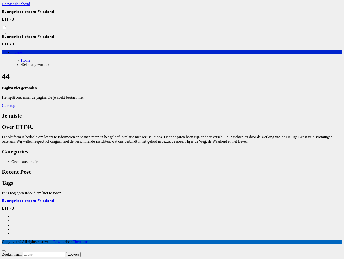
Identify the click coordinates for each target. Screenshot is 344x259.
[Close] (4, 251)
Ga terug (8, 105)
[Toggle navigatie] (4, 33)
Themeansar (82, 242)
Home (16, 52)
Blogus (58, 242)
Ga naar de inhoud (16, 4)
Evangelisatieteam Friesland (28, 12)
